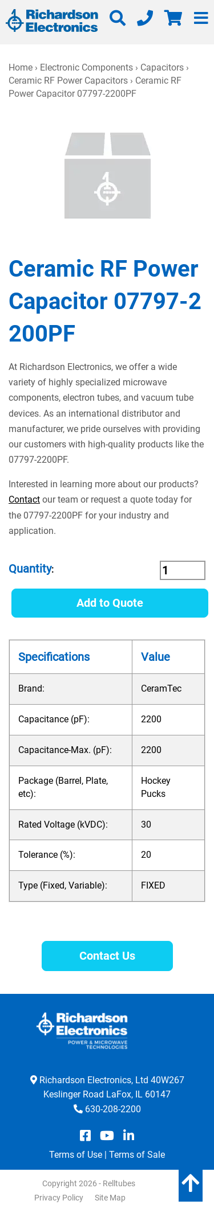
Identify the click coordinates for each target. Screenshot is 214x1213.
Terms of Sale (137, 1154)
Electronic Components (86, 67)
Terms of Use (75, 1154)
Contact (24, 499)
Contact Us (107, 956)
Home (21, 67)
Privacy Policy (58, 1197)
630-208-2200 (113, 1109)
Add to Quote (109, 603)
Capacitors (162, 67)
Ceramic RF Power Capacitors (68, 80)
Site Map (110, 1197)
